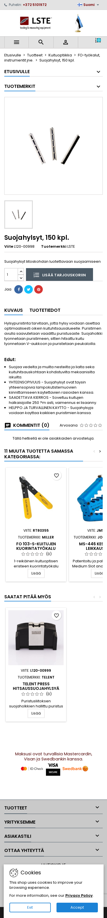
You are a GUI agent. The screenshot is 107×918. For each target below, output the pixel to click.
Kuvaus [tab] (13, 310)
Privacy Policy (79, 895)
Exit (30, 907)
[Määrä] (11, 274)
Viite (8, 246)
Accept (77, 907)
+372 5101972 (35, 4)
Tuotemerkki (53, 246)
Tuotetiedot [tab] (44, 310)
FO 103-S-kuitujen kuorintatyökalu (36, 546)
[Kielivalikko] (89, 5)
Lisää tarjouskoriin (59, 275)
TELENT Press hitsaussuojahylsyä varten (36, 688)
